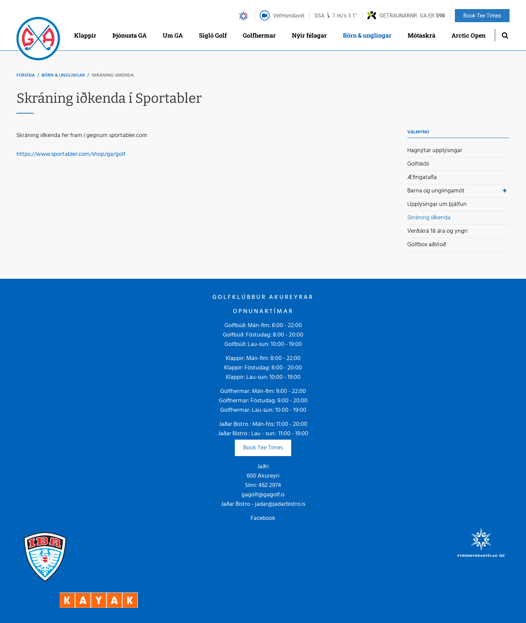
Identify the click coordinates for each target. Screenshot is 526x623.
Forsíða (25, 75)
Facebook (263, 518)
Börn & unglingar (63, 75)
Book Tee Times (263, 448)
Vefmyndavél (288, 15)
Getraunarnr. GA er (412, 15)
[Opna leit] (505, 35)
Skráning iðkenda (113, 75)
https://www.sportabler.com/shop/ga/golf (70, 154)
